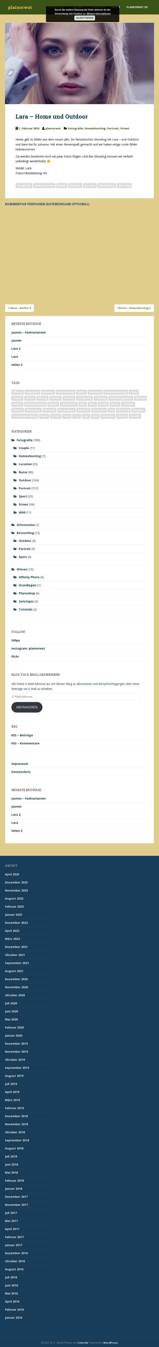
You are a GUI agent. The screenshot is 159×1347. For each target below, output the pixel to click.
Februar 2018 (14, 1180)
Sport (23, 496)
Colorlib (83, 1343)
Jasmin (16, 340)
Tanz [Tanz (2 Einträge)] (67, 416)
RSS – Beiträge (22, 735)
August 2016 (14, 1269)
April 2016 (12, 1301)
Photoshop (27, 593)
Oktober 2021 (15, 955)
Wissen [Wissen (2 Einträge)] (135, 416)
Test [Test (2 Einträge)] (77, 416)
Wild (22, 512)
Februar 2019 (14, 1108)
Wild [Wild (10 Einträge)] (95, 416)
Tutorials (26, 609)
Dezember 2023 (16, 882)
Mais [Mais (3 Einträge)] (92, 404)
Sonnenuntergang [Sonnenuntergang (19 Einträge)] (25, 416)
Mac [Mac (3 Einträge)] (83, 404)
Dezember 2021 (16, 947)
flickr (15, 656)
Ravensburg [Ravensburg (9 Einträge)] (66, 410)
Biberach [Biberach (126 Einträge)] (95, 392)
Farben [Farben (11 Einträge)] (55, 398)
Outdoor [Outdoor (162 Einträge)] (128, 404)
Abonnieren (27, 707)
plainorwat (20, 7)
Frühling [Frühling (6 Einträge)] (100, 398)
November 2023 (16, 890)
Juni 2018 (11, 1164)
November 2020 (16, 987)
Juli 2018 (11, 1156)
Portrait (113, 128)
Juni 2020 (11, 1011)
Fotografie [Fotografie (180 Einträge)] (84, 398)
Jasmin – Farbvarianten (28, 332)
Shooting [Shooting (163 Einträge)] (123, 410)
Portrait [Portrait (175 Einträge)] (49, 410)
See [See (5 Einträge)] (111, 410)
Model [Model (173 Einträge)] (103, 404)
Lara (14, 357)
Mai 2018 (11, 1172)
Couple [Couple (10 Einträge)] (17, 398)
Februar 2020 (14, 1027)
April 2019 (12, 1092)
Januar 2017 (13, 1245)
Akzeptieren (85, 18)
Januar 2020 (13, 1035)
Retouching (25, 533)
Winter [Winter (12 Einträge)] (121, 416)
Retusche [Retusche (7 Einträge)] (99, 410)
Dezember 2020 (16, 979)
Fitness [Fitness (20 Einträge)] (69, 398)
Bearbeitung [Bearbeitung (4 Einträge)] (65, 392)
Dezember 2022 (16, 923)
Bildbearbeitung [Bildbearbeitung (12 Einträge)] (115, 392)
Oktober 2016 (15, 1261)
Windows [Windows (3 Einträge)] (108, 416)
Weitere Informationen (99, 13)
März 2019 (12, 1100)
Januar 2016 (13, 1318)
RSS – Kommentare (25, 743)
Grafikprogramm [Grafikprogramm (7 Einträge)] (121, 398)
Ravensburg (107, 185)
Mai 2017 (11, 1221)
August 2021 (14, 971)
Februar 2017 (14, 1237)
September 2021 (17, 963)
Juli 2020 (11, 1003)
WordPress (110, 1343)
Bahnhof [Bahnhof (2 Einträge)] (48, 392)
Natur (23, 472)
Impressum (19, 764)
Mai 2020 (11, 1019)
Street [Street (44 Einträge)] (55, 416)
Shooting (124, 185)
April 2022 (12, 931)
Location (25, 464)
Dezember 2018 (16, 1116)
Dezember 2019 (16, 1043)
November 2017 (16, 1205)
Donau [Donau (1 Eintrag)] (30, 398)
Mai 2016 (11, 1293)
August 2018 (14, 1148)
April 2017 (12, 1229)
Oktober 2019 (15, 1060)
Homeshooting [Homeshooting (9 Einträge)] (35, 404)
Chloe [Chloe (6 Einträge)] (133, 392)
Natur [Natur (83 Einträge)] (115, 404)
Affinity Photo (29, 577)
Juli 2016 (11, 1277)
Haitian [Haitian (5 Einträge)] (140, 398)
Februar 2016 (14, 1309)
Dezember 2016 (16, 1253)
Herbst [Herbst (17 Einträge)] (17, 404)
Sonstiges (26, 601)
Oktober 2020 (15, 995)
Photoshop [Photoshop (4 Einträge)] (33, 410)
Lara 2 (15, 348)
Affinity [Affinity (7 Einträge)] (17, 392)
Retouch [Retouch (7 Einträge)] (83, 410)
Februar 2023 (14, 906)
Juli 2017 (11, 1213)
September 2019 (17, 1068)
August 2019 (14, 1076)
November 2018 (16, 1124)
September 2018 (17, 1140)
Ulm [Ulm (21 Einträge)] (86, 416)
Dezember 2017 (16, 1197)
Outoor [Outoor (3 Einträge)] (17, 410)
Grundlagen (27, 585)
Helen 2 (16, 365)
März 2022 (12, 939)
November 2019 (16, 1052)
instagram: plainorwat (28, 648)
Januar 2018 (13, 1189)
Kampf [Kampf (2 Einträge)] (53, 404)
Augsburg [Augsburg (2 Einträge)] (32, 392)
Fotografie (75, 128)
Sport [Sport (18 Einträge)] (44, 416)
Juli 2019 (11, 1084)
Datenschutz (21, 772)
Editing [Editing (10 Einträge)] (42, 398)
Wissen (22, 569)
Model (62, 185)
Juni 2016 (11, 1285)
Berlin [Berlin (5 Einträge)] (82, 392)
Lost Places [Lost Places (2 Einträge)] (68, 404)
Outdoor (75, 185)
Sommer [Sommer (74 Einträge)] (138, 410)
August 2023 (14, 898)
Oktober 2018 (15, 1132)
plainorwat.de (137, 7)
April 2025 (12, 874)
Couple (24, 448)
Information (26, 525)
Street (124, 128)
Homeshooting (95, 128)
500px (15, 640)
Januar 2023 (13, 915)
